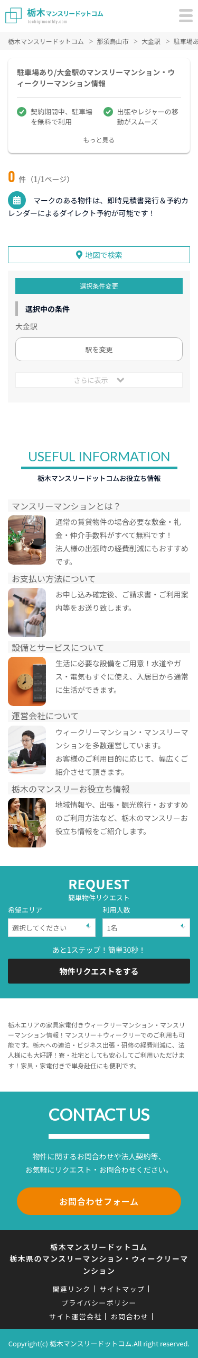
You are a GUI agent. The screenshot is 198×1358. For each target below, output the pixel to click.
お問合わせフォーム (99, 1201)
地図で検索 (104, 254)
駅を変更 (98, 349)
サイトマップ (122, 1288)
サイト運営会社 (75, 1316)
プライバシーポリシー (99, 1302)
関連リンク (72, 1288)
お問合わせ (130, 1316)
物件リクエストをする (98, 971)
